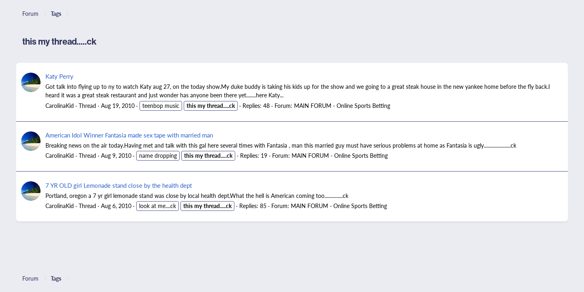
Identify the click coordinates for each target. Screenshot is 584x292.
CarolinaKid (59, 105)
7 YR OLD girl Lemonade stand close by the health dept (118, 185)
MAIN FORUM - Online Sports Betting (342, 105)
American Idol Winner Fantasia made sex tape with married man (129, 135)
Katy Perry (59, 76)
